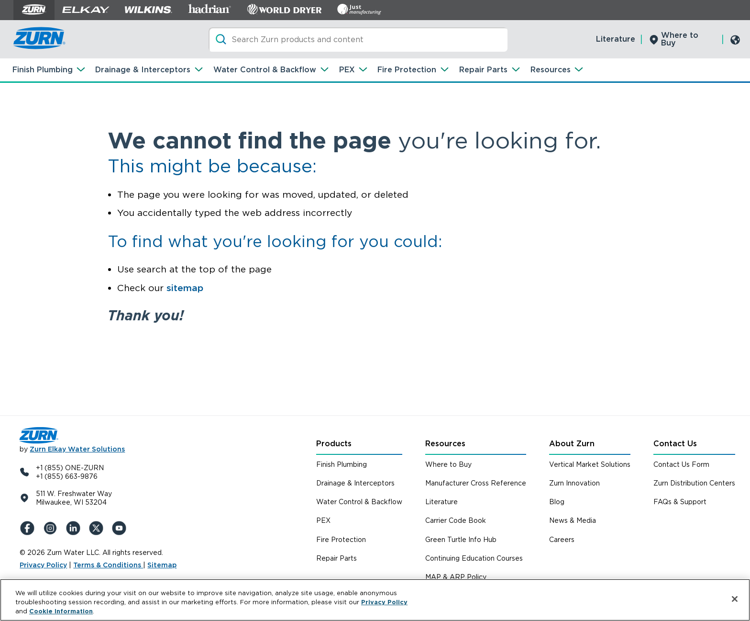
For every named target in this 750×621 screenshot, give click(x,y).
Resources (550, 69)
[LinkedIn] (75, 528)
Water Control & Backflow (264, 69)
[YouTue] (121, 528)
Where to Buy (679, 39)
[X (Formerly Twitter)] (98, 528)
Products (334, 443)
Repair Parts (483, 69)
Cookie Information (61, 614)
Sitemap (161, 565)
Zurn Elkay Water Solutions (77, 449)
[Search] (358, 39)
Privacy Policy (43, 565)
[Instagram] (52, 528)
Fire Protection (406, 69)
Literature (615, 39)
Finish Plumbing (42, 69)
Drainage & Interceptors (142, 69)
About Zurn (572, 443)
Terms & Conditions (108, 565)
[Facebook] (29, 528)
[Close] (734, 601)
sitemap (184, 288)
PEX (347, 69)
